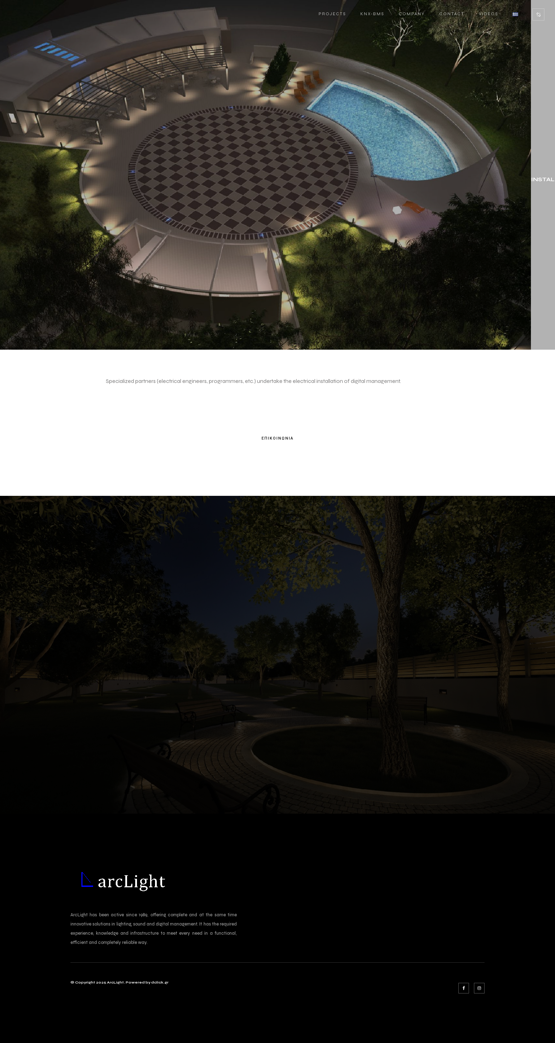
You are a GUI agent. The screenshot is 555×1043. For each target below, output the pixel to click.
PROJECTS (332, 13)
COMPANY (412, 13)
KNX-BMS (372, 13)
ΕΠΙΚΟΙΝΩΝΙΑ (277, 438)
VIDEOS (488, 13)
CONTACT (451, 13)
